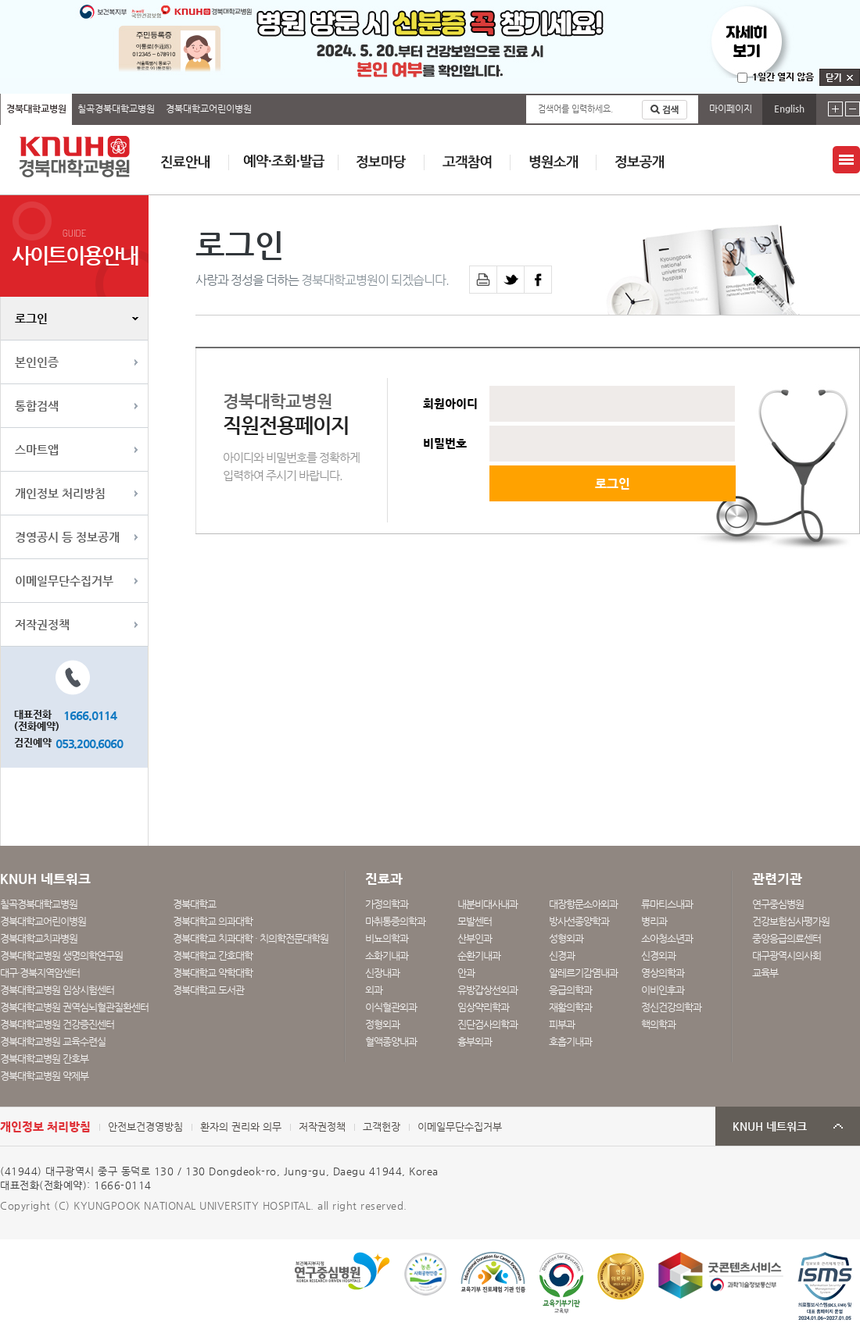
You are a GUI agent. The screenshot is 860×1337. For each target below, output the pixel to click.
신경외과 (658, 955)
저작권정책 (42, 624)
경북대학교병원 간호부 (44, 1058)
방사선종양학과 (579, 921)
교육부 (765, 973)
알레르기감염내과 (583, 973)
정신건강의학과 (671, 1007)
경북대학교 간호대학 (213, 955)
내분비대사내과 (487, 904)
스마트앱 (37, 449)
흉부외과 (474, 1041)
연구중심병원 (778, 904)
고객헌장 (381, 1126)
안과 (466, 973)
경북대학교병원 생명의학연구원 (61, 955)
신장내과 (382, 973)
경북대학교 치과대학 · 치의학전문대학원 (250, 938)
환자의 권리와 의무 (240, 1126)
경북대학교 (194, 904)
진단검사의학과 (487, 1024)
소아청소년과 (667, 938)
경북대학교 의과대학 (213, 921)
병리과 (654, 921)
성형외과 (566, 938)
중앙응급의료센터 (786, 938)
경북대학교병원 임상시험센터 (57, 990)
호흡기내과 (570, 1041)
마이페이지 (730, 108)
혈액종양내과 (391, 1041)
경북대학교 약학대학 (213, 973)
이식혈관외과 (391, 1007)
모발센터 (474, 921)
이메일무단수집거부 (64, 580)
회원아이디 (450, 404)
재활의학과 (570, 1007)
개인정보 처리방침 (60, 493)
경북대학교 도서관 (208, 990)
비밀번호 (445, 443)
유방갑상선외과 (487, 990)
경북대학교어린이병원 (209, 108)
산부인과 (474, 938)
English (789, 108)
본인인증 (37, 362)
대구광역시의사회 (786, 955)
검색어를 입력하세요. (575, 109)
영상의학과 (662, 973)
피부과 (562, 1024)
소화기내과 (386, 955)
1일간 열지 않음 (783, 76)
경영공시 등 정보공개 (67, 537)
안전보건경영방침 (145, 1126)
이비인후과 (662, 990)
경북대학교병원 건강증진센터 (57, 1024)
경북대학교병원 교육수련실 (53, 1041)
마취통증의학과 (395, 921)
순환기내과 (478, 955)
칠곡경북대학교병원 (116, 108)
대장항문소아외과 (583, 904)
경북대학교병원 (36, 108)
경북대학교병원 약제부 (44, 1076)
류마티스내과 (667, 904)
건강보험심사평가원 (791, 921)
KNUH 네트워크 (770, 1126)
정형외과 (382, 1024)
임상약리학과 (483, 1007)
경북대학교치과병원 (38, 938)
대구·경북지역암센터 (40, 973)
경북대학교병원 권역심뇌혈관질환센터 (74, 1007)
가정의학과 (386, 904)
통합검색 (37, 405)
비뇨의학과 (386, 938)
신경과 (562, 955)
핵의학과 (658, 1024)
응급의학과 (570, 990)
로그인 (31, 318)
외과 (373, 990)
